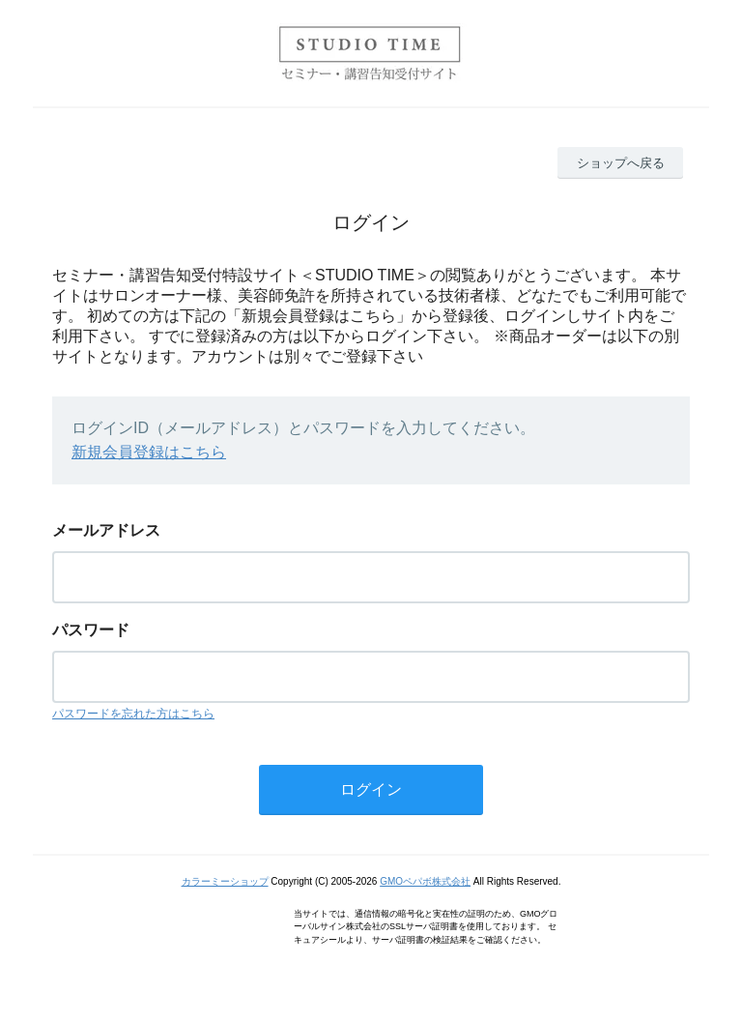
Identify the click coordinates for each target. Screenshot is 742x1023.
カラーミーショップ (225, 881)
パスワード (90, 630)
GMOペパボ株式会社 (425, 881)
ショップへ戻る (621, 163)
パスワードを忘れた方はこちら (133, 713)
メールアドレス (106, 530)
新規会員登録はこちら (148, 452)
